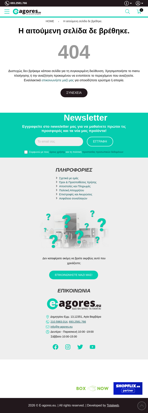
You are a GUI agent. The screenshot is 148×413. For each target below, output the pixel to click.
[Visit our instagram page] (68, 348)
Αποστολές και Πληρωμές (75, 186)
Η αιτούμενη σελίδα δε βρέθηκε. (82, 21)
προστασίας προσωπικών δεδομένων (102, 151)
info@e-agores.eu (61, 326)
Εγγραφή (100, 141)
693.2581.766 (18, 3)
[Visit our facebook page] (56, 348)
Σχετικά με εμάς (68, 178)
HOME (50, 21)
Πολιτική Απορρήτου (71, 190)
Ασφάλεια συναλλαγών (73, 198)
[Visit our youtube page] (92, 348)
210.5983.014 (58, 321)
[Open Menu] (7, 11)
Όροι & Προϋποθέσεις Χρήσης (78, 182)
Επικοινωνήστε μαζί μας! (73, 274)
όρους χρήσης (57, 151)
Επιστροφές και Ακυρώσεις (75, 194)
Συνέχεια (74, 92)
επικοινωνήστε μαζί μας (58, 80)
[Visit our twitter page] (80, 348)
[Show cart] (139, 11)
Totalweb (113, 405)
